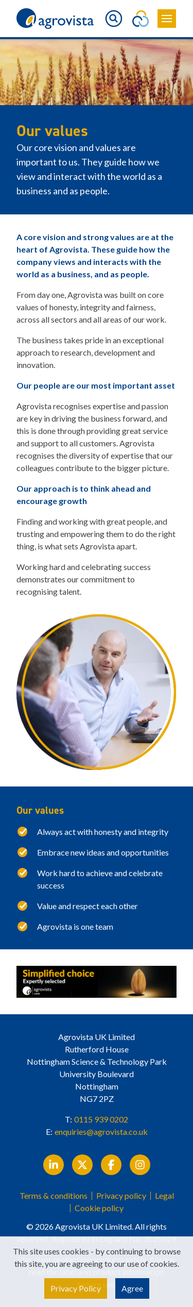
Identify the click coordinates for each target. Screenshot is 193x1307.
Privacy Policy (75, 1288)
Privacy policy (121, 1196)
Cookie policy (99, 1208)
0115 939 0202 (101, 1119)
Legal (164, 1196)
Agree (132, 1288)
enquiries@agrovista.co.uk (101, 1131)
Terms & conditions (53, 1196)
